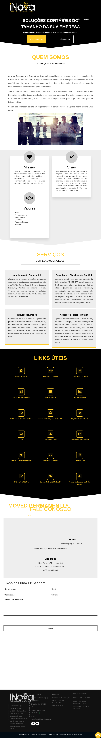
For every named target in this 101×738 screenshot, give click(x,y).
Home (44, 19)
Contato (86, 19)
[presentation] (50, 620)
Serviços (64, 19)
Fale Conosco (64, 39)
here (29, 516)
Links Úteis (75, 19)
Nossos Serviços (36, 39)
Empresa (53, 19)
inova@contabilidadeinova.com (41, 719)
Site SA (79, 734)
